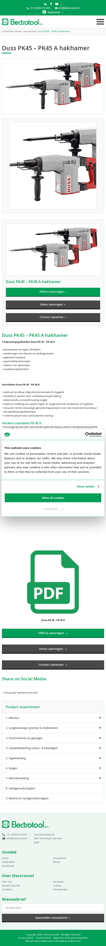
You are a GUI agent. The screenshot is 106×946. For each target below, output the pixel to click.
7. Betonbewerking (17, 778)
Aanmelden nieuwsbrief (53, 917)
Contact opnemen (53, 317)
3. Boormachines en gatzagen (24, 738)
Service (57, 862)
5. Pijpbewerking (16, 758)
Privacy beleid (25, 937)
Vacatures (58, 881)
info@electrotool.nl (68, 8)
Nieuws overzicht (11, 885)
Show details (85, 486)
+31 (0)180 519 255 (40, 8)
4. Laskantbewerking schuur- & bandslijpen (32, 748)
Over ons (7, 881)
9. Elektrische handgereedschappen (27, 798)
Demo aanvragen (53, 304)
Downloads (8, 865)
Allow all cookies (53, 497)
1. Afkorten (12, 718)
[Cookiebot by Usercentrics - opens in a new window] (85, 434)
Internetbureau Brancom (67, 941)
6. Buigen (11, 768)
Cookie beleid (43, 937)
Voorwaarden (60, 889)
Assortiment (59, 858)
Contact (57, 885)
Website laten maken (36, 941)
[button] (53, 12)
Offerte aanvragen (53, 291)
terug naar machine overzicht (20, 692)
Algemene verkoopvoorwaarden (70, 937)
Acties (5, 858)
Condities (7, 889)
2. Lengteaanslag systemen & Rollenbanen (32, 728)
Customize (53, 508)
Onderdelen (8, 862)
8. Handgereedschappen (20, 788)
